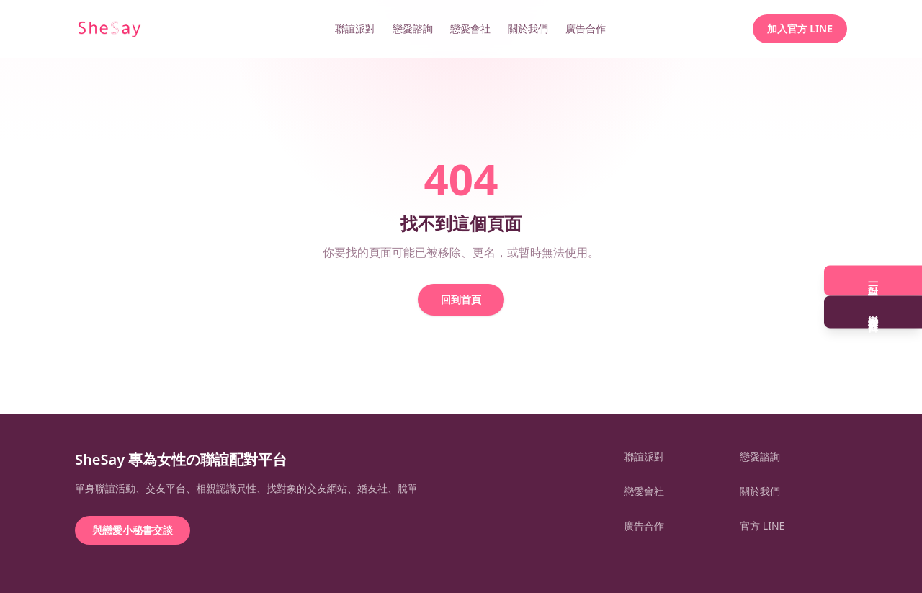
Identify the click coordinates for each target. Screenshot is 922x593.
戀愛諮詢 (413, 28)
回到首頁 (461, 299)
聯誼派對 (355, 28)
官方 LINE (762, 525)
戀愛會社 (470, 28)
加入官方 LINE (800, 28)
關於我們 (528, 28)
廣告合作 (585, 28)
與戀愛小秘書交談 (132, 530)
